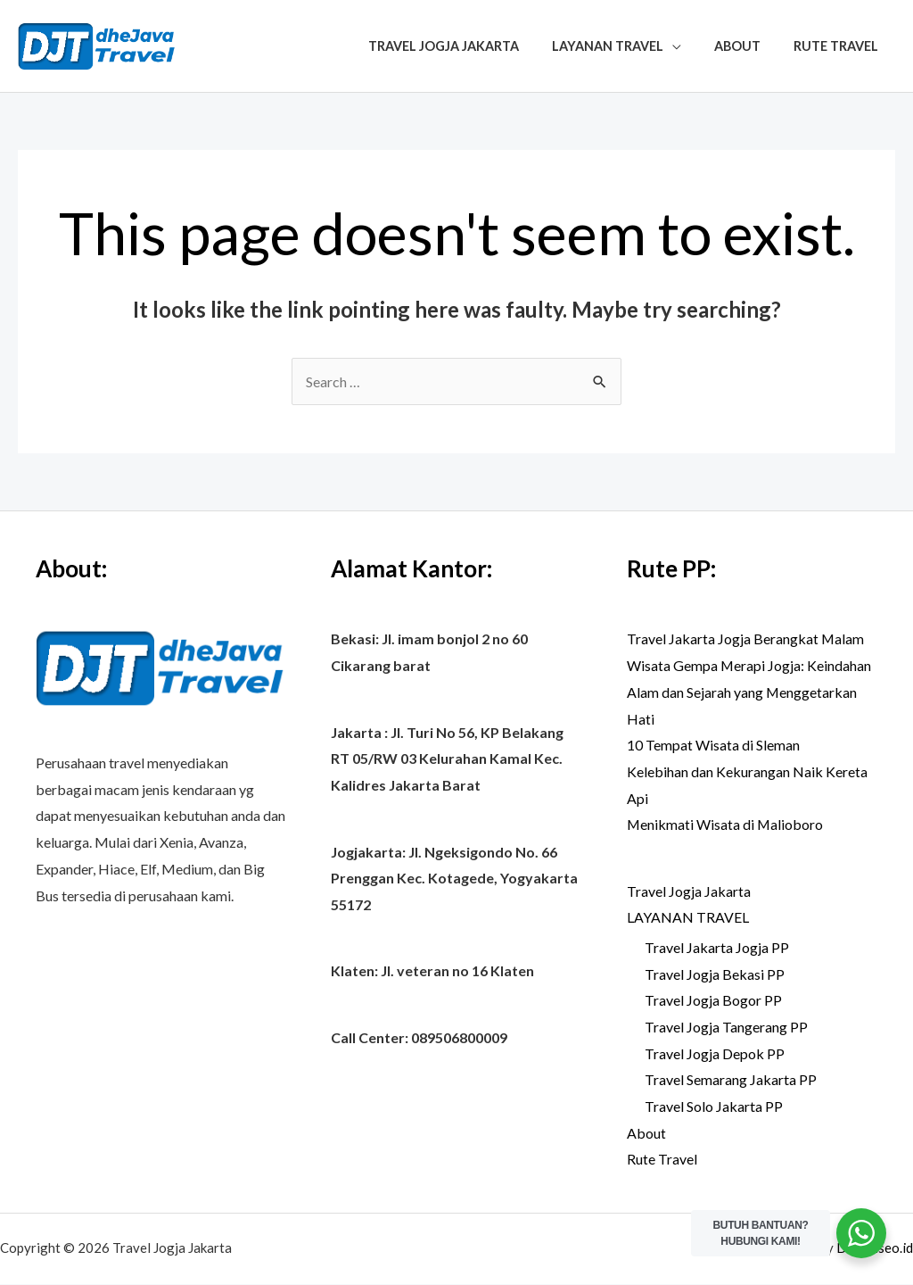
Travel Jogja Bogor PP (713, 1000)
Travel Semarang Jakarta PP (731, 1080)
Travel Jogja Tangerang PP (726, 1026)
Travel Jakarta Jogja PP (717, 947)
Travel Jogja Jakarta (469, 46)
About (749, 46)
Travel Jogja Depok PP (715, 1053)
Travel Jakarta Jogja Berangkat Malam (746, 638)
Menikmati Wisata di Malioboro (726, 824)
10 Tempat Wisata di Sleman (713, 744)
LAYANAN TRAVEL (626, 46)
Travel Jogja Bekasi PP (715, 974)
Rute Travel (840, 46)
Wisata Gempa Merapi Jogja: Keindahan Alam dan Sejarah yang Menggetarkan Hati (749, 691)
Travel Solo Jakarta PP (714, 1106)
